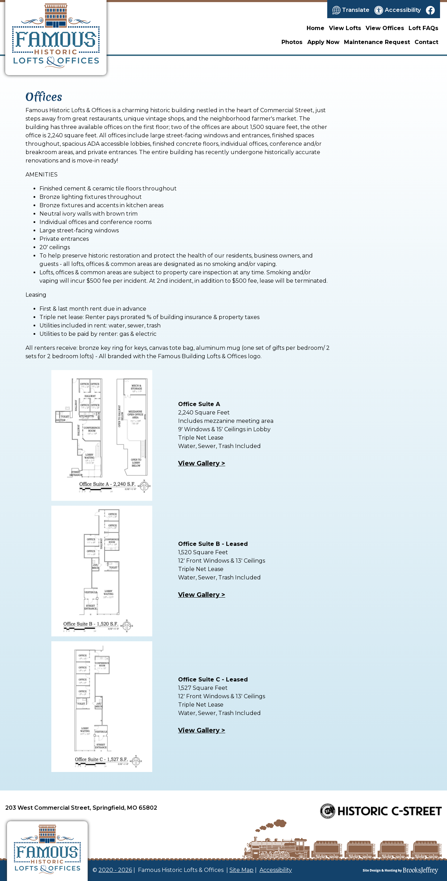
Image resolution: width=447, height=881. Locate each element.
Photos (291, 42)
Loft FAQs (423, 28)
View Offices (385, 28)
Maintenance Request (377, 42)
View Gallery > (201, 595)
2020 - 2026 (115, 870)
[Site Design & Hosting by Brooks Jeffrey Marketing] (384, 870)
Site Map (241, 870)
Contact (426, 42)
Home (315, 28)
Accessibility (275, 870)
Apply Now (323, 42)
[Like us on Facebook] (430, 10)
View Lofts (345, 28)
